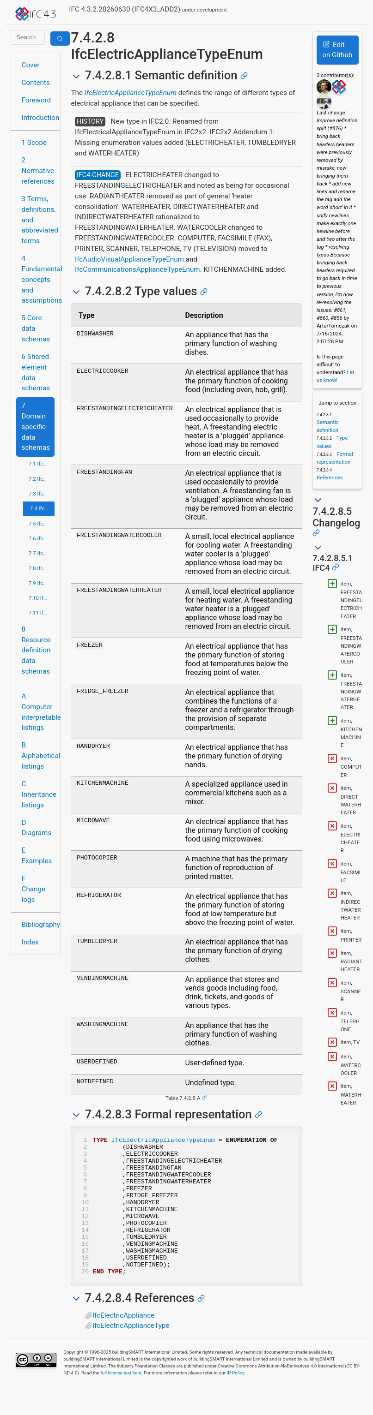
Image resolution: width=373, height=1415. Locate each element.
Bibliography (38, 924)
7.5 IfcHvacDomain (42, 523)
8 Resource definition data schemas (36, 650)
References (330, 477)
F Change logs (33, 889)
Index (30, 942)
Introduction (38, 117)
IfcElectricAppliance (123, 1343)
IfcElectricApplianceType (131, 1353)
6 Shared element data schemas (36, 372)
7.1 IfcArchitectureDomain (42, 463)
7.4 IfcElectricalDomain (42, 508)
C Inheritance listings (38, 794)
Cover (31, 65)
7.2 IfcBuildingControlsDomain (42, 479)
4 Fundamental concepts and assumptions (38, 279)
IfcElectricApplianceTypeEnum (131, 93)
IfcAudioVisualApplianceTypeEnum (129, 259)
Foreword (36, 100)
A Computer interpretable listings (38, 712)
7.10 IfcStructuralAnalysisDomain (42, 598)
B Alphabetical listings (38, 755)
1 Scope (34, 142)
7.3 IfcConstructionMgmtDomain (42, 493)
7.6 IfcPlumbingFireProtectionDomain (42, 538)
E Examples (37, 855)
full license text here (120, 1400)
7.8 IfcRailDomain (42, 568)
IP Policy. (236, 1400)
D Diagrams (37, 827)
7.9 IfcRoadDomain (42, 583)
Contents (36, 82)
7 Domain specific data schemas (36, 426)
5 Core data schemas (36, 328)
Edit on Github (337, 50)
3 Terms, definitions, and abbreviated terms (38, 220)
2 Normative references (38, 170)
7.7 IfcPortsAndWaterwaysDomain (42, 553)
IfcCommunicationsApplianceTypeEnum (137, 269)
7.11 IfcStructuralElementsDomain (42, 612)
